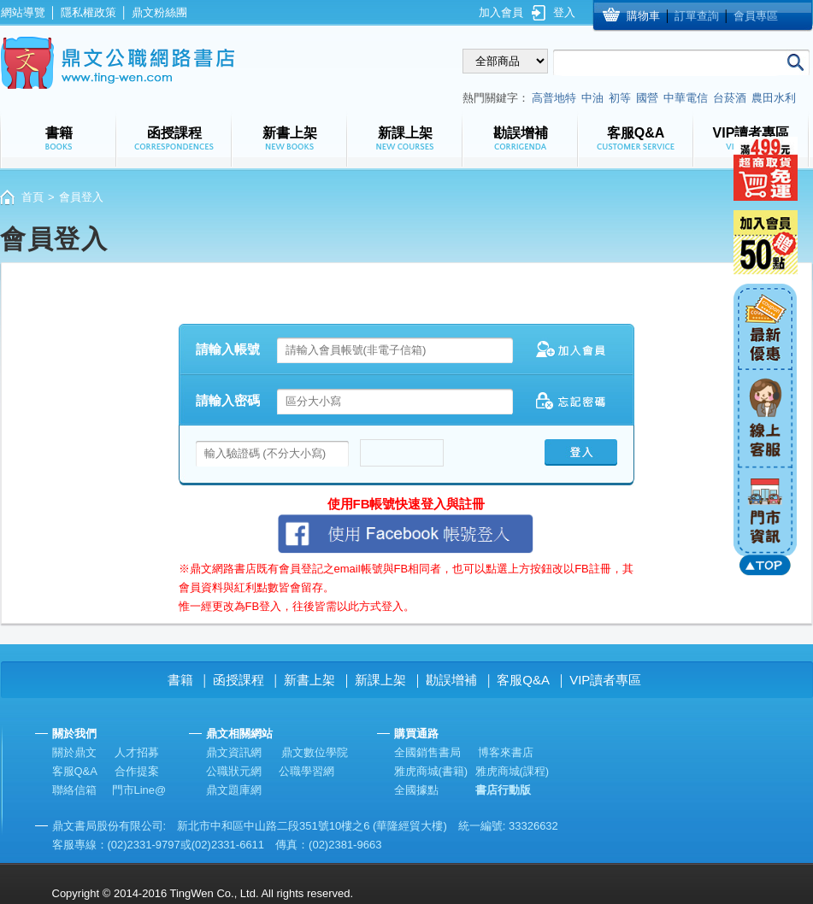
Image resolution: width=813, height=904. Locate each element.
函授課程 (238, 679)
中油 (592, 97)
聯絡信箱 (74, 790)
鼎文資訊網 (234, 752)
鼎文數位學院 (314, 752)
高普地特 (554, 97)
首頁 (32, 197)
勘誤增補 (451, 679)
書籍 (180, 679)
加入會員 (501, 12)
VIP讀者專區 (605, 679)
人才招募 (137, 752)
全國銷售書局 (427, 752)
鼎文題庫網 (234, 790)
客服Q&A (523, 679)
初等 (620, 97)
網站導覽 (23, 12)
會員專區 (755, 15)
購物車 (643, 15)
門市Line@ (139, 790)
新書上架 (309, 679)
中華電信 (685, 97)
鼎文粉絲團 (159, 12)
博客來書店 (505, 752)
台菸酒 (729, 97)
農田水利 (773, 97)
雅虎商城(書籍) (431, 771)
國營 (647, 97)
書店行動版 (503, 790)
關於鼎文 (74, 752)
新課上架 (380, 679)
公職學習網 (306, 771)
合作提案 (137, 771)
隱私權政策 (88, 12)
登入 (564, 12)
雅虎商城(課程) (512, 771)
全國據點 (416, 790)
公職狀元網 (234, 771)
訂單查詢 (697, 15)
